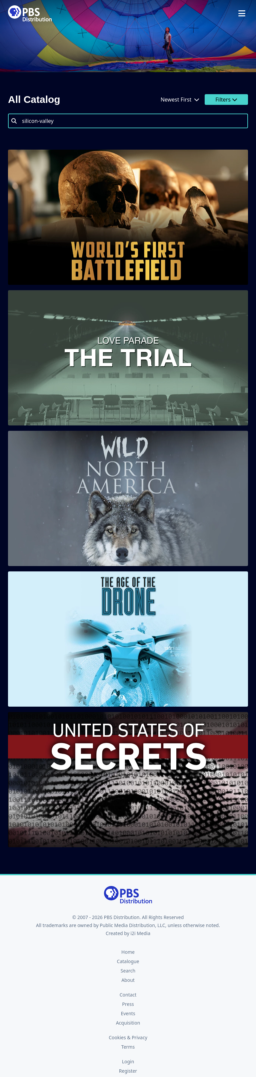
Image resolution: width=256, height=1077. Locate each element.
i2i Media (140, 933)
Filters (226, 99)
